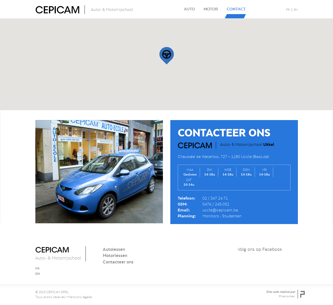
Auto (189, 9)
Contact (236, 9)
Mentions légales (79, 297)
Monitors (210, 216)
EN (296, 9)
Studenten (232, 216)
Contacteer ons (118, 261)
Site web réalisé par (280, 294)
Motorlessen (115, 255)
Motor (211, 9)
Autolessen (114, 249)
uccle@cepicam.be (220, 210)
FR (288, 9)
